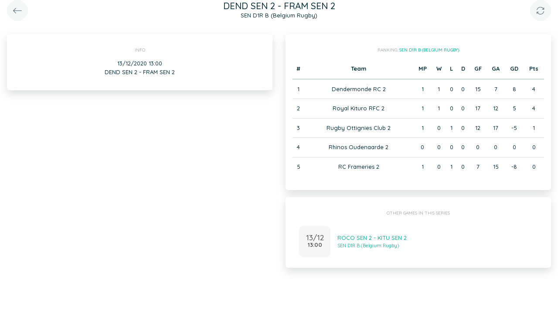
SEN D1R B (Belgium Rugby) (429, 50)
